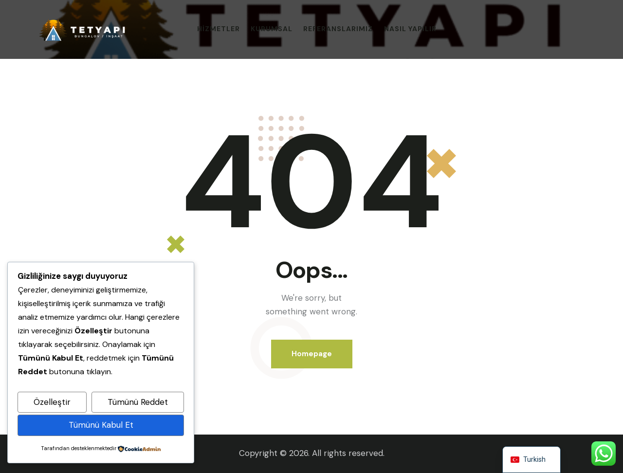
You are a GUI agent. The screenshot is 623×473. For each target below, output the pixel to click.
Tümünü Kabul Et (101, 424)
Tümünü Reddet (138, 402)
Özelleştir (52, 402)
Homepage (312, 354)
